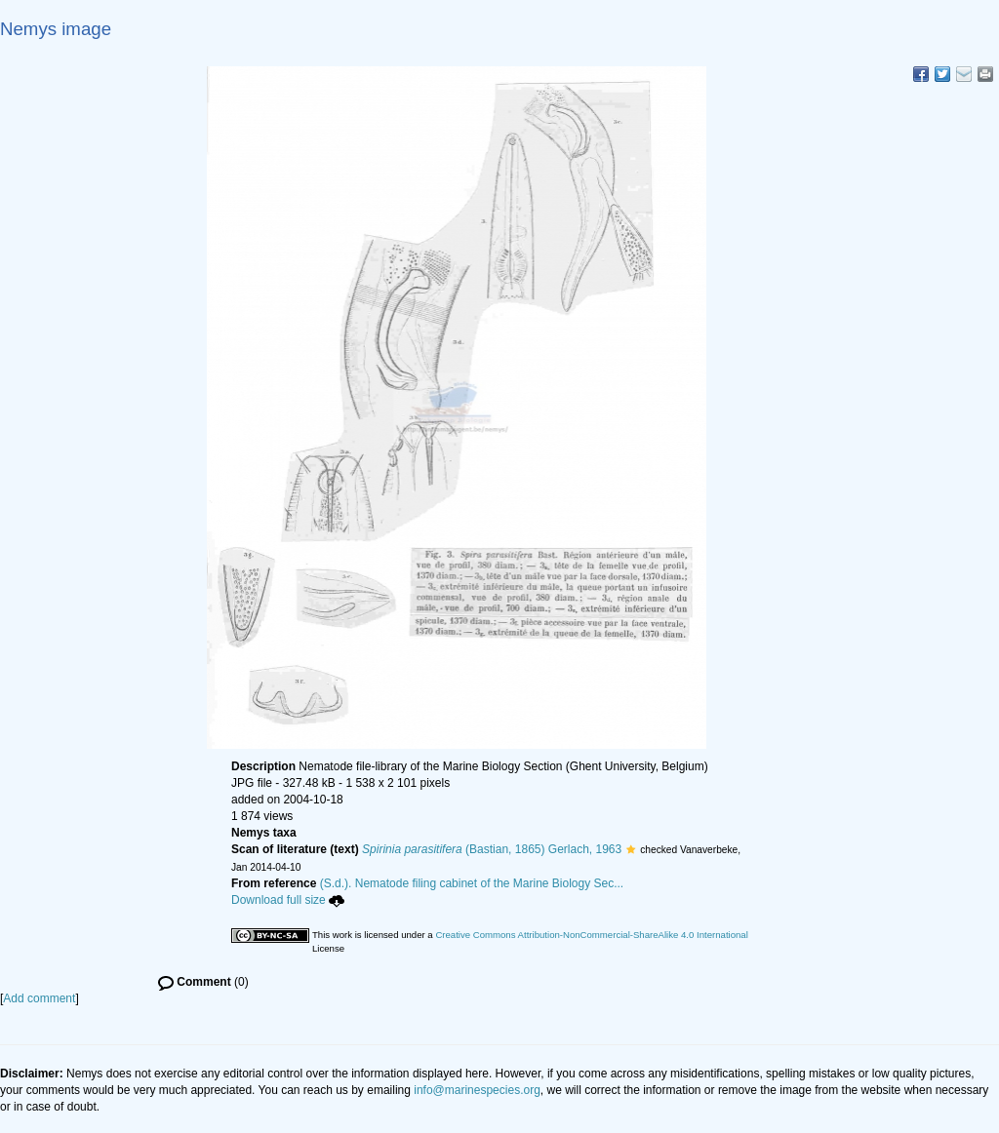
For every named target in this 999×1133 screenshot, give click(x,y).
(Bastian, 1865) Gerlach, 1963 (491, 849)
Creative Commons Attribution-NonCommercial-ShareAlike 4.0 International (591, 934)
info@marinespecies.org (477, 1090)
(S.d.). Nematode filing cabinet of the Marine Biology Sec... (472, 883)
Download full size (287, 900)
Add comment (39, 998)
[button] (630, 849)
